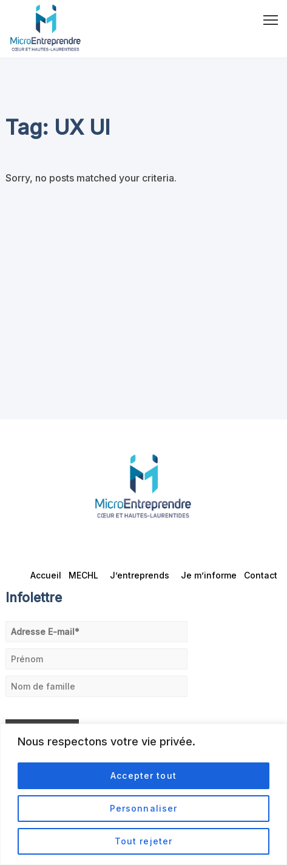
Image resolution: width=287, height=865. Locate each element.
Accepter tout (143, 775)
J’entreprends (142, 575)
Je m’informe (209, 575)
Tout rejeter (143, 841)
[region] (143, 794)
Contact (260, 575)
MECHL (86, 575)
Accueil (45, 575)
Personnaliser (144, 808)
